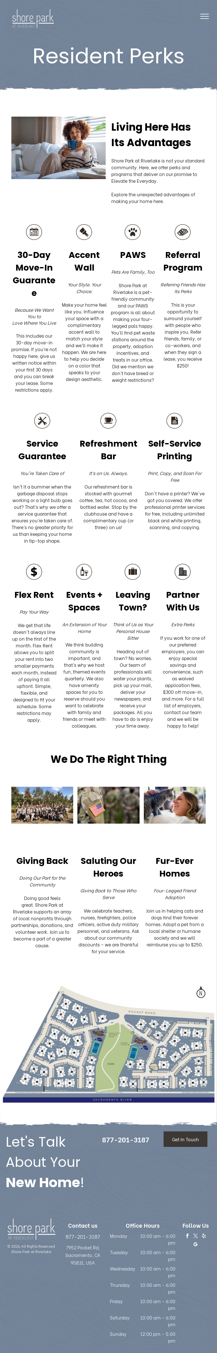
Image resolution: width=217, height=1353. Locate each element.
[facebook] (187, 1236)
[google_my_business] (195, 1245)
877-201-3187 (83, 1236)
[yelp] (203, 1236)
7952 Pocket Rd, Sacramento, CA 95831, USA (82, 1255)
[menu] (204, 16)
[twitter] (195, 1236)
